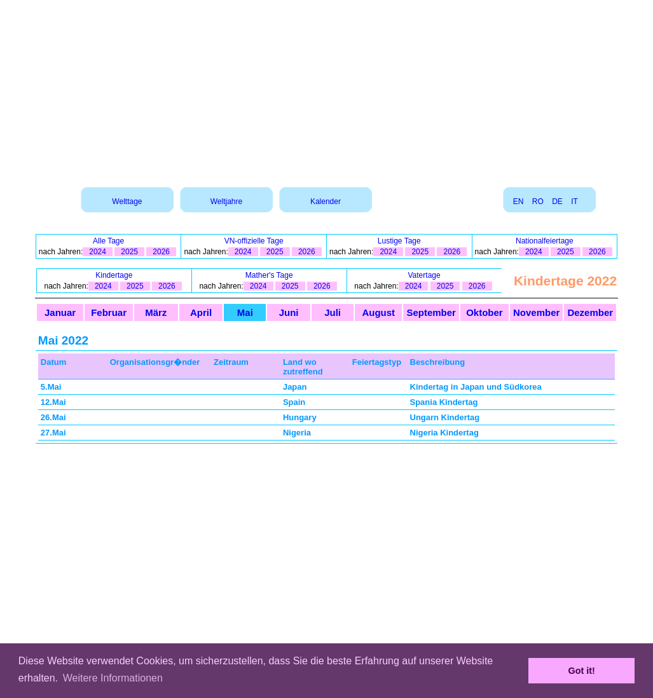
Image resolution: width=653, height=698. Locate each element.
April (201, 312)
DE (557, 201)
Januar (60, 312)
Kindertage (113, 275)
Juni (289, 312)
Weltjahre (226, 201)
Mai (245, 312)
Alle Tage (108, 240)
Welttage (127, 201)
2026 (161, 251)
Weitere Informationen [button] (113, 678)
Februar (109, 312)
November (536, 312)
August (378, 312)
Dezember (590, 312)
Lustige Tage (399, 240)
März (156, 312)
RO (538, 201)
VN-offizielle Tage (254, 240)
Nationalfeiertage (545, 240)
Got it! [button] (581, 671)
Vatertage (424, 275)
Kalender (325, 201)
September (431, 312)
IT (574, 201)
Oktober (484, 312)
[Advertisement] (326, 89)
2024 (97, 251)
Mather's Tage (269, 275)
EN (518, 201)
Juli (332, 312)
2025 (129, 251)
